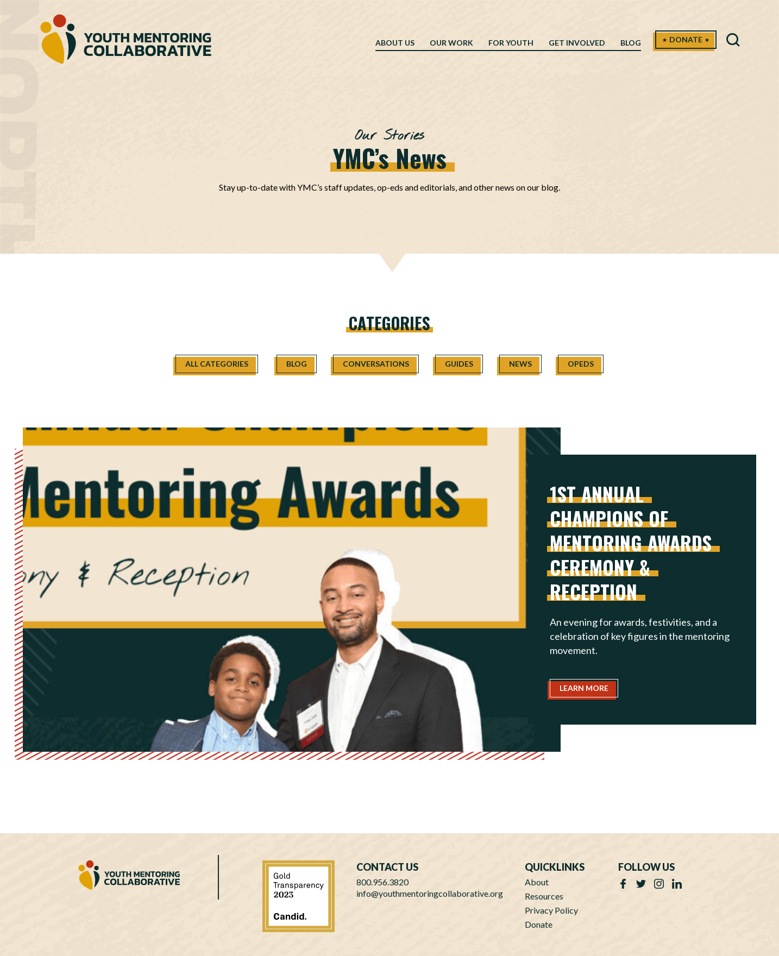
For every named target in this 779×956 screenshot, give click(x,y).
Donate (538, 924)
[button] (733, 42)
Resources (544, 896)
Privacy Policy (551, 910)
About (537, 882)
